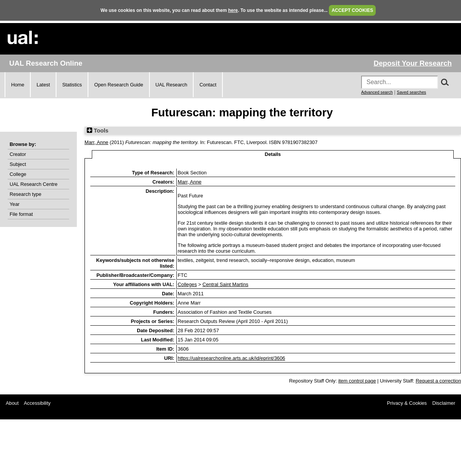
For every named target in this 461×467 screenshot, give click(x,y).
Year (15, 204)
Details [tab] (273, 154)
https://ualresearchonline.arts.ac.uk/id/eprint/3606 (231, 358)
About (12, 403)
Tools (97, 131)
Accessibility (37, 403)
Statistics (72, 85)
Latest (43, 85)
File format (21, 214)
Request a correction (438, 381)
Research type (25, 194)
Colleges (187, 284)
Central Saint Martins (225, 284)
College (18, 174)
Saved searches (411, 92)
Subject (18, 164)
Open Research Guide (118, 85)
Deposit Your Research (412, 63)
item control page (357, 381)
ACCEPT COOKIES (352, 10)
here (233, 10)
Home (17, 85)
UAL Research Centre (34, 184)
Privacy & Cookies (407, 403)
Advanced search (377, 92)
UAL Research (171, 85)
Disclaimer (443, 403)
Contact (207, 85)
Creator (18, 154)
